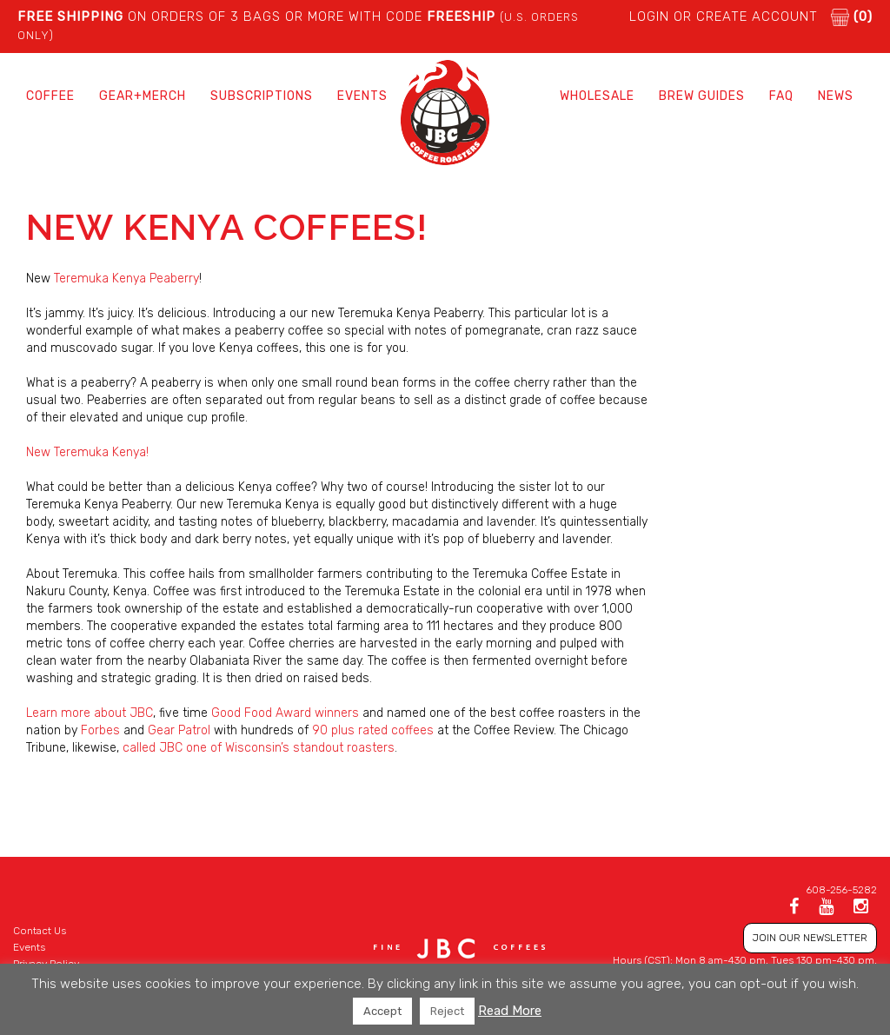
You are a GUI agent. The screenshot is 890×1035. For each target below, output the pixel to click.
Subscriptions (261, 96)
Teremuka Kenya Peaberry (126, 278)
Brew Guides (702, 96)
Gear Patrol (179, 730)
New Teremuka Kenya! (87, 452)
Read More (509, 1010)
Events (362, 96)
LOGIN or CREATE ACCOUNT (723, 16)
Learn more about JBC (89, 713)
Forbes (100, 730)
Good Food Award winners (285, 713)
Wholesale (597, 96)
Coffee (50, 96)
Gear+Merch (142, 96)
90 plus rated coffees (373, 730)
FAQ (781, 96)
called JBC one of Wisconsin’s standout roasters (259, 747)
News (835, 96)
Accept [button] (382, 1011)
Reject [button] (447, 1011)
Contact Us (39, 931)
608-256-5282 (841, 890)
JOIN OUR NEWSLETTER (810, 938)
